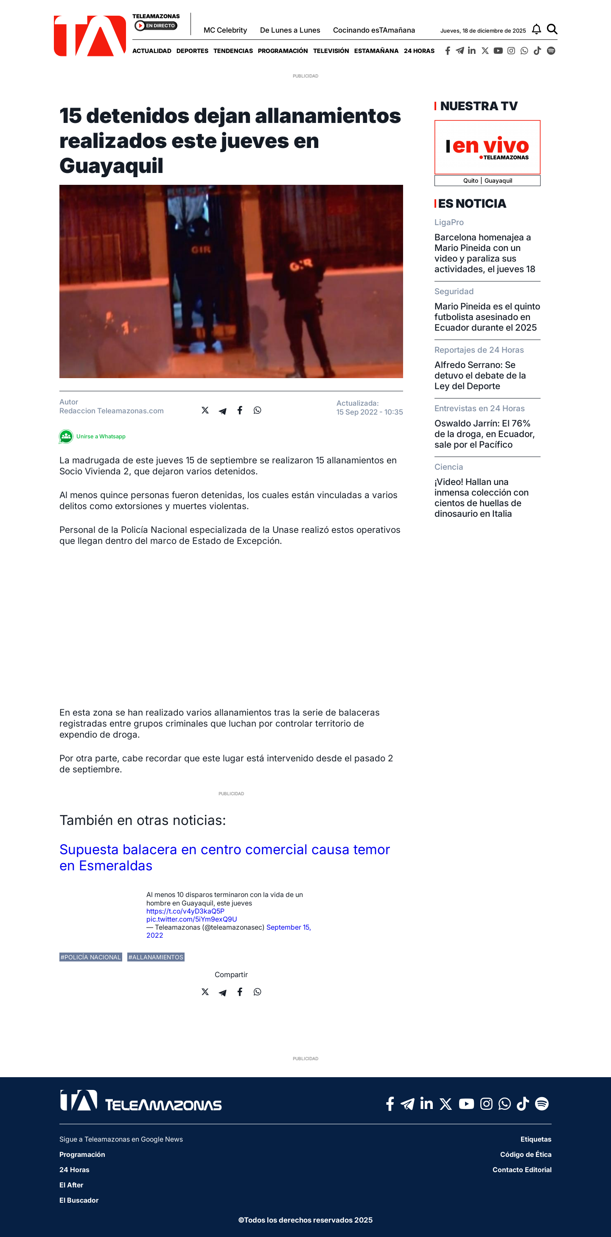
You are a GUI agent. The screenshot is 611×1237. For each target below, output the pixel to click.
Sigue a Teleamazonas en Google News (121, 1139)
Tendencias (233, 50)
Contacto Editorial (522, 1169)
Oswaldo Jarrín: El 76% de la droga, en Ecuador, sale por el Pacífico (484, 434)
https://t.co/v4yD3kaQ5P (185, 911)
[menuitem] (151, 50)
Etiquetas (536, 1139)
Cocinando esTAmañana (374, 30)
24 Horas (419, 50)
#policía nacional (91, 957)
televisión (331, 50)
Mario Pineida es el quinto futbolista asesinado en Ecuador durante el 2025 (487, 317)
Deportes (192, 50)
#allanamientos (156, 957)
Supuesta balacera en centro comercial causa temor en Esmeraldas (224, 857)
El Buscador (78, 1200)
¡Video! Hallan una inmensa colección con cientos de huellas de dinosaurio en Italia (481, 497)
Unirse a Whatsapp (95, 436)
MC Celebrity (225, 30)
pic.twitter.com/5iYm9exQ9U (191, 919)
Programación (283, 50)
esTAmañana (376, 50)
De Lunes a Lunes (290, 30)
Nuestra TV (478, 106)
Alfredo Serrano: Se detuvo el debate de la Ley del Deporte (480, 375)
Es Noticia (472, 203)
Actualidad (151, 50)
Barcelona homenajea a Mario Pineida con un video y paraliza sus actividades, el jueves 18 (484, 253)
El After (71, 1185)
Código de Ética (526, 1154)
